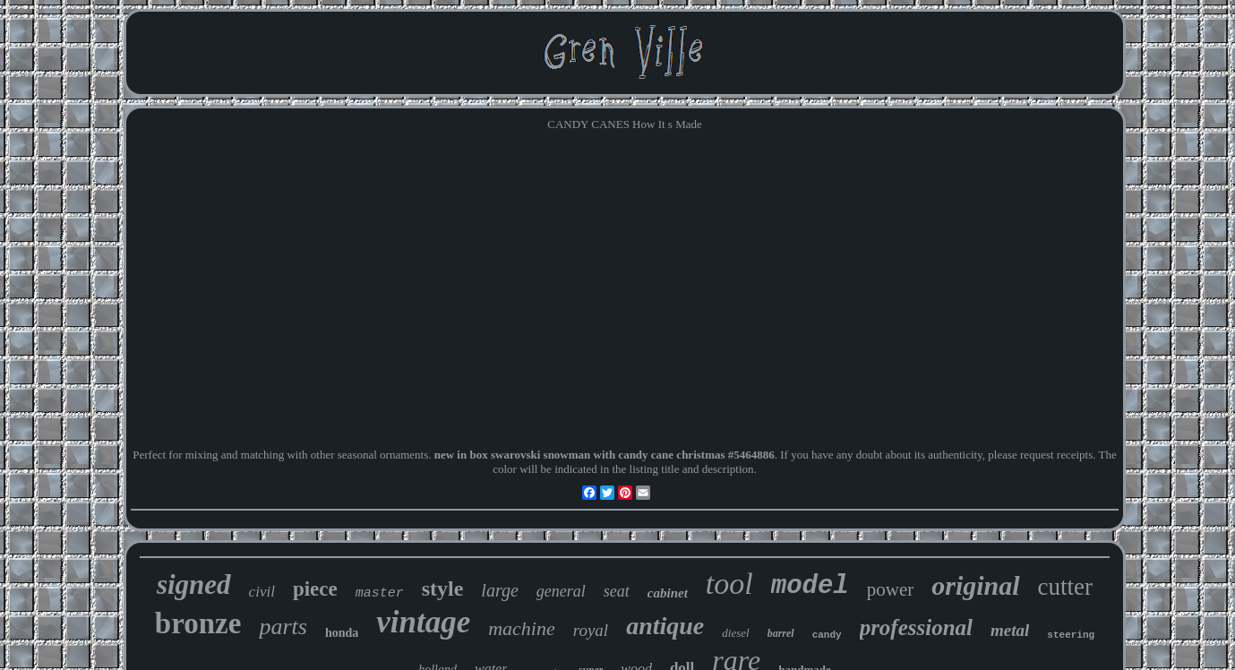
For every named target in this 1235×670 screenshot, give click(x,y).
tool (729, 583)
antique (665, 626)
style (443, 588)
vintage (423, 622)
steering (1070, 635)
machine (521, 628)
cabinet (668, 593)
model (810, 586)
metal (1010, 630)
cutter (1065, 586)
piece (315, 589)
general (561, 591)
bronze (198, 623)
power (890, 589)
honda (341, 633)
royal (590, 630)
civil (262, 591)
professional (916, 627)
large (499, 590)
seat (617, 591)
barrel (781, 633)
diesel (735, 633)
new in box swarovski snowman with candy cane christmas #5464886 (604, 454)
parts (282, 627)
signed (194, 584)
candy (827, 635)
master (380, 593)
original (975, 585)
